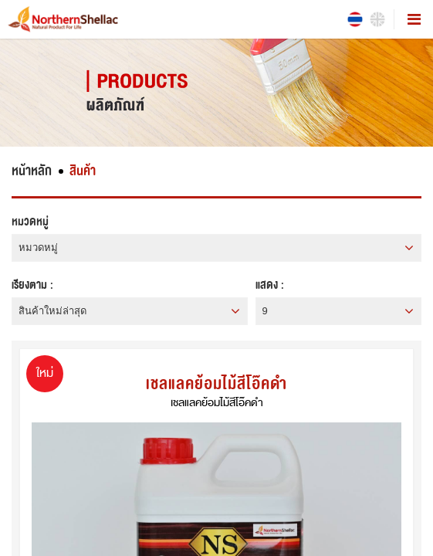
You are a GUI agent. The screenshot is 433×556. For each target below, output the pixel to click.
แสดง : (269, 285)
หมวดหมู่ (30, 222)
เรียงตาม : (32, 285)
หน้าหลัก (32, 171)
